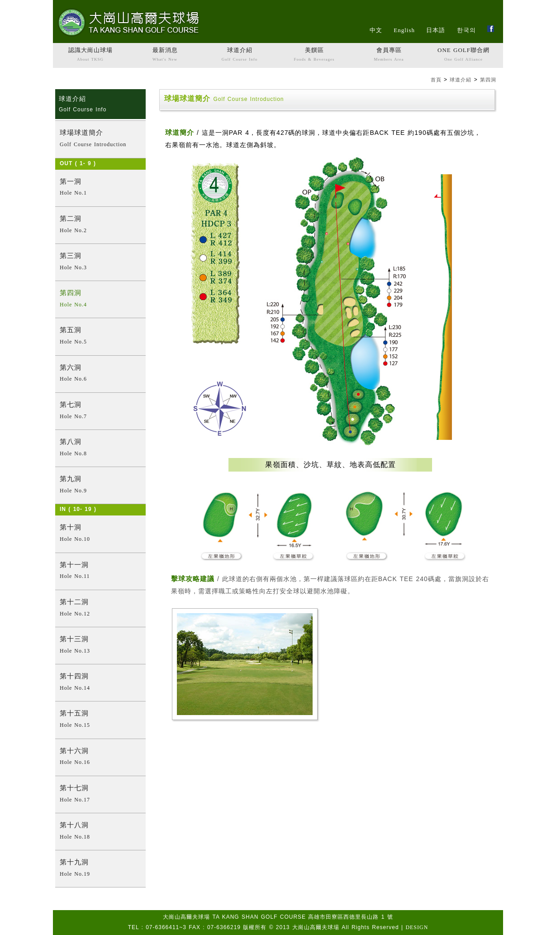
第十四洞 (100, 683)
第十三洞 (100, 645)
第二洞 (100, 225)
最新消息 (164, 55)
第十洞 (100, 534)
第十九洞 (100, 869)
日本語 (435, 30)
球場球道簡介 (100, 139)
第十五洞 (100, 720)
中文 (376, 30)
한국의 (466, 30)
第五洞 (100, 336)
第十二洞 (100, 608)
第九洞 (100, 485)
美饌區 (314, 55)
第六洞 (100, 374)
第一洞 (100, 188)
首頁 (436, 79)
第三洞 (100, 262)
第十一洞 (100, 571)
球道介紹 (239, 55)
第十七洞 (100, 794)
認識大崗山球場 (90, 55)
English (404, 30)
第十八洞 (100, 831)
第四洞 (488, 79)
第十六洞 (100, 757)
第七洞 (100, 411)
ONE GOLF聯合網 (463, 55)
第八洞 (100, 448)
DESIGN (416, 927)
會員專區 (388, 55)
